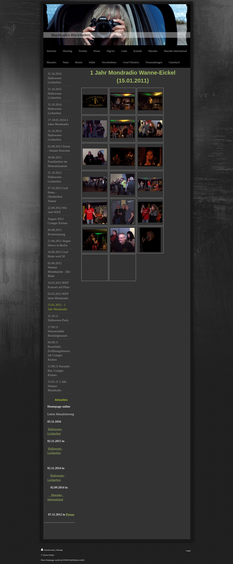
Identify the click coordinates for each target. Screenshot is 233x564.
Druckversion (48, 549)
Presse (70, 514)
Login (188, 551)
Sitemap (59, 550)
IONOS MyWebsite (70, 560)
